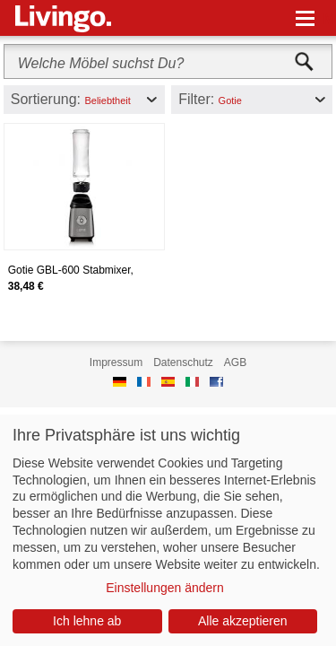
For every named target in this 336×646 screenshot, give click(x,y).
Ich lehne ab (87, 621)
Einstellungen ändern (165, 588)
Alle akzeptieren (243, 621)
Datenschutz (183, 362)
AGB (235, 362)
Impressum (116, 362)
